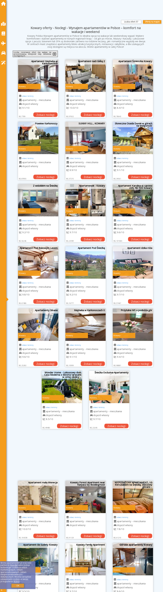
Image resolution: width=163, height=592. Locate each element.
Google (13, 565)
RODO (16, 581)
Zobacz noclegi (45, 115)
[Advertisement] (85, 456)
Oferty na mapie (152, 21)
